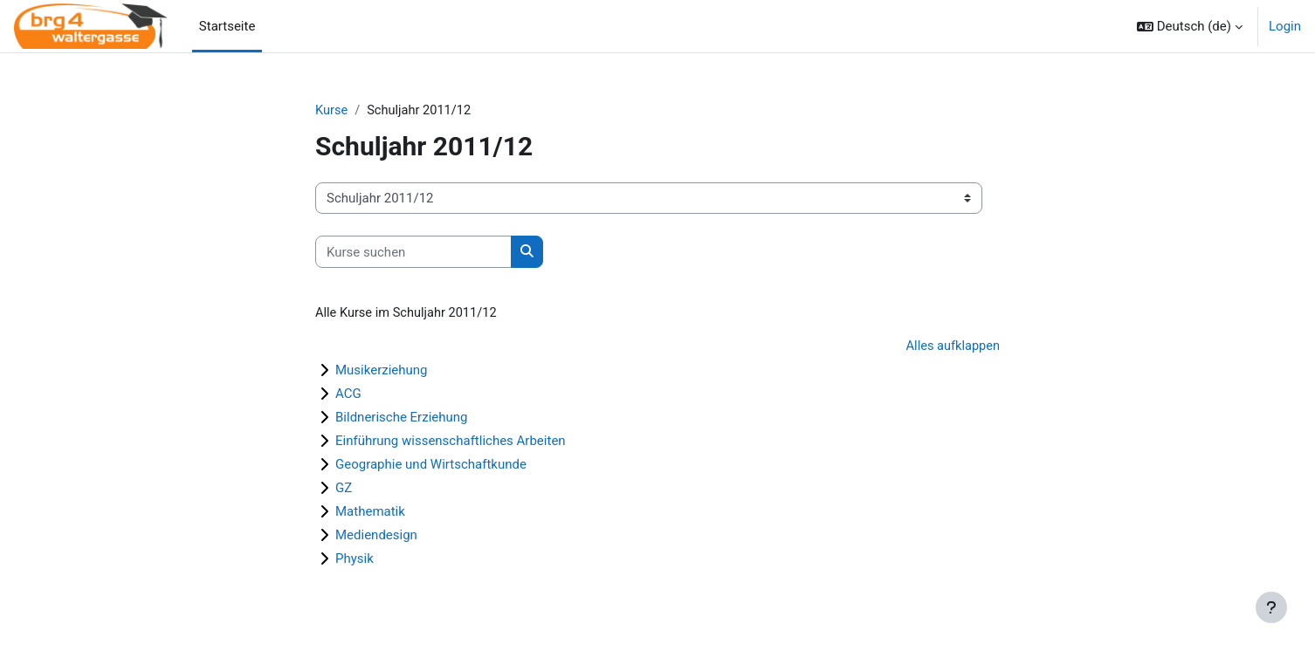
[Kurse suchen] (413, 252)
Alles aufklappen (951, 347)
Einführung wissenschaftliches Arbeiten (450, 442)
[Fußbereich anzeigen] (1271, 607)
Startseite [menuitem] (227, 26)
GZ (343, 489)
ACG (348, 395)
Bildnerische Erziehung (401, 419)
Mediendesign (376, 537)
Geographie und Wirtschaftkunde (431, 466)
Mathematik (370, 513)
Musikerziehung (381, 372)
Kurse (331, 111)
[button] (1190, 26)
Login (1285, 26)
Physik (354, 560)
